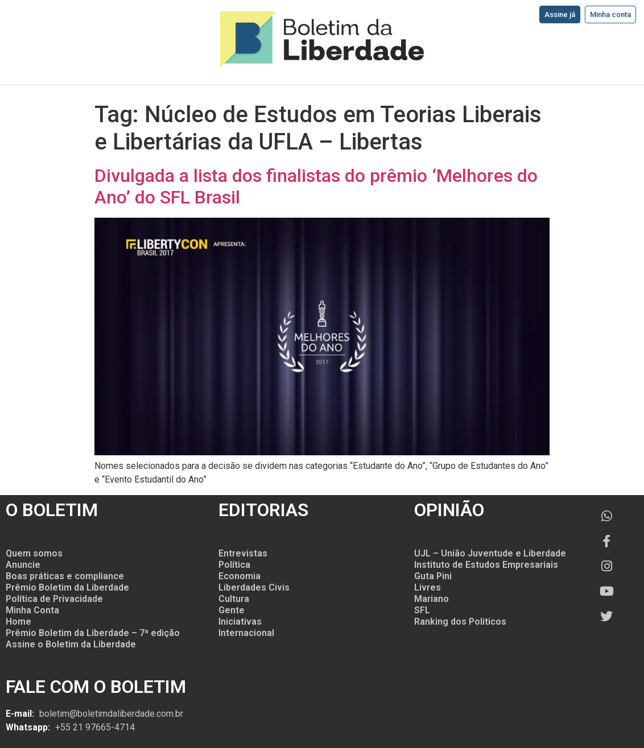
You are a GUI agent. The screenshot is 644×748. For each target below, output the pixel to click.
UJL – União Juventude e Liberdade (490, 553)
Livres (427, 587)
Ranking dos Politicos (460, 621)
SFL (422, 610)
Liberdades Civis (254, 587)
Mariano (431, 598)
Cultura (233, 598)
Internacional (246, 633)
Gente (231, 610)
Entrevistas (242, 553)
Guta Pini (433, 576)
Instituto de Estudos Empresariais (486, 564)
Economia (239, 576)
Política (234, 564)
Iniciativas (240, 621)
